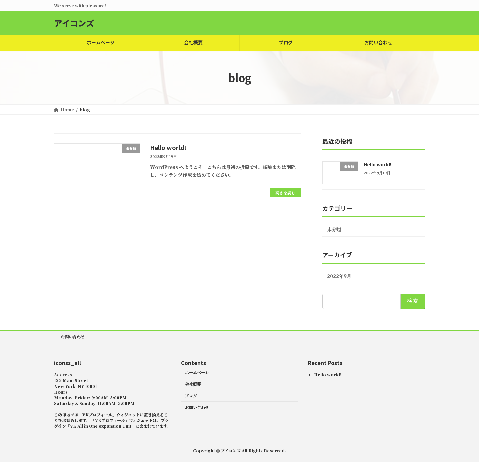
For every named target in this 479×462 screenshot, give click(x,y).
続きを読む (285, 192)
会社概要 (193, 384)
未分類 (334, 229)
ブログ (191, 395)
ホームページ (197, 372)
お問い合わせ (73, 336)
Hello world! (168, 147)
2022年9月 (339, 276)
